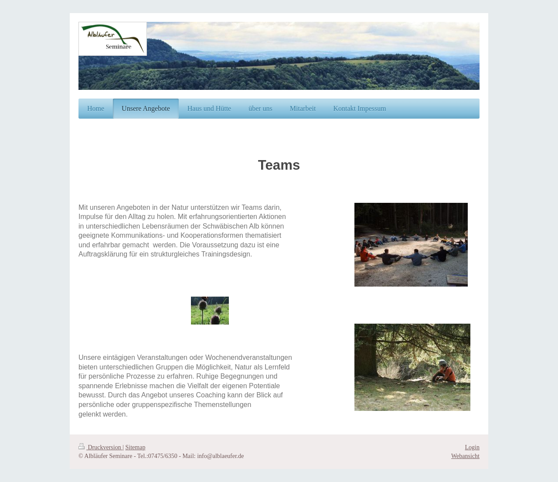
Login (472, 447)
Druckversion (100, 447)
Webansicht (465, 456)
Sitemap (136, 447)
